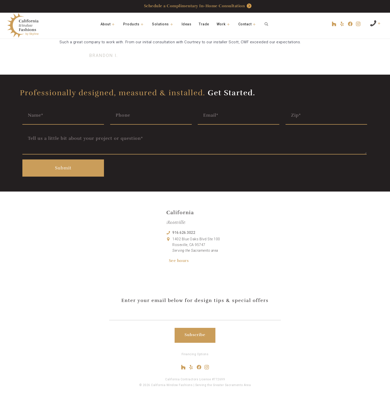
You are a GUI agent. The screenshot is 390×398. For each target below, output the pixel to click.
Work (226, 24)
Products (135, 24)
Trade (204, 24)
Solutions (165, 24)
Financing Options (195, 354)
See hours (179, 260)
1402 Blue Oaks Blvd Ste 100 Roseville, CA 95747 (196, 244)
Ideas (187, 24)
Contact (249, 24)
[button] (114, 24)
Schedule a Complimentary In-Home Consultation (198, 5)
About (110, 24)
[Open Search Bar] (266, 24)
